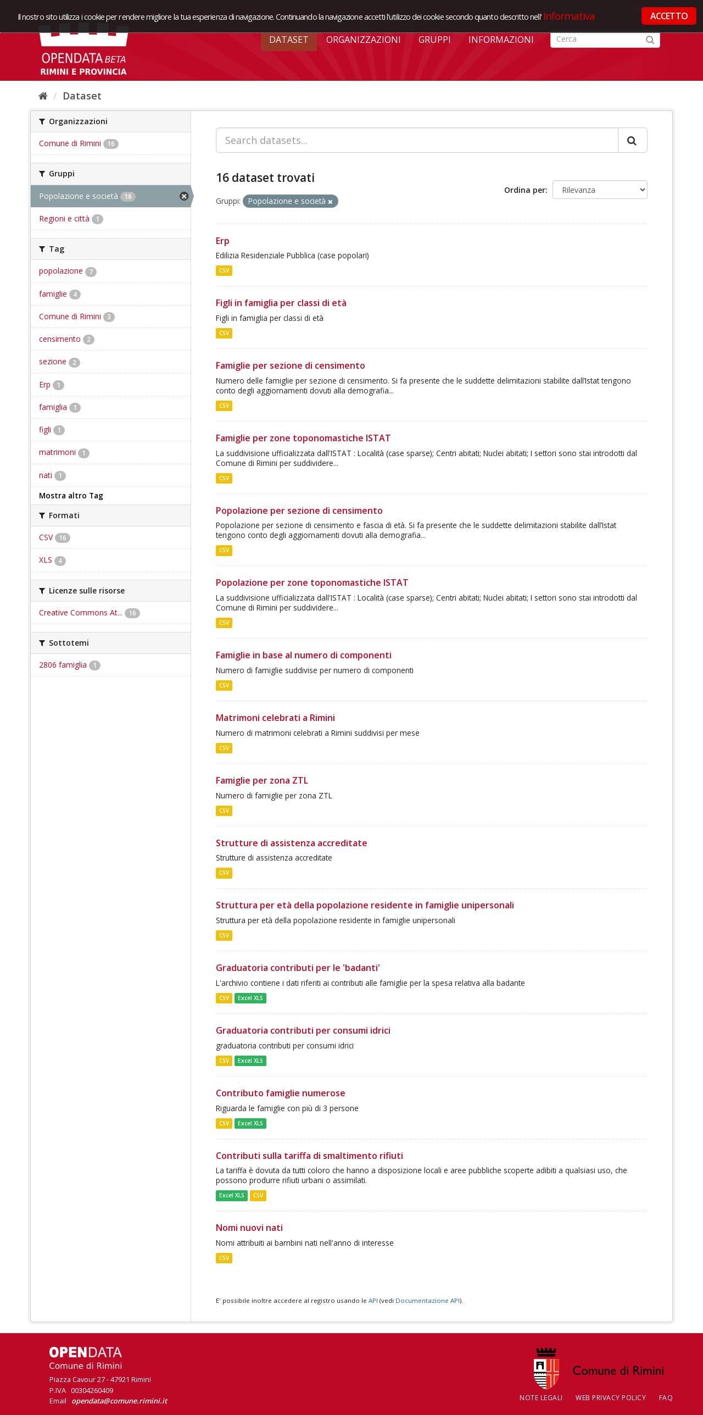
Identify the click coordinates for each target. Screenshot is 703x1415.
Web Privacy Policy (611, 1397)
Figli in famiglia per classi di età (281, 303)
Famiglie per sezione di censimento (290, 365)
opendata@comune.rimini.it (119, 1401)
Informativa (569, 16)
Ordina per (524, 190)
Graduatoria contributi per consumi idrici (303, 1030)
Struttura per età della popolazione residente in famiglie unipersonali (365, 905)
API (373, 1300)
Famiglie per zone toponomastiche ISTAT (303, 438)
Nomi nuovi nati (249, 1228)
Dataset (289, 40)
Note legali (541, 1397)
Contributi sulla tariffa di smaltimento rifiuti (309, 1156)
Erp (223, 241)
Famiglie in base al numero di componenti (304, 655)
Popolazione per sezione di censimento (299, 510)
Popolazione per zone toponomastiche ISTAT (312, 582)
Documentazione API (427, 1300)
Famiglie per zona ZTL (262, 780)
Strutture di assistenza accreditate (291, 843)
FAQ (666, 1397)
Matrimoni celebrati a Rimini (275, 718)
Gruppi (435, 40)
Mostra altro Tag (71, 496)
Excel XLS (250, 998)
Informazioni (501, 40)
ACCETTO (669, 16)
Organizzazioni (363, 40)
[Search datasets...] (417, 140)
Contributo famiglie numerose (280, 1093)
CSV (224, 270)
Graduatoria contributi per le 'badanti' (298, 968)
